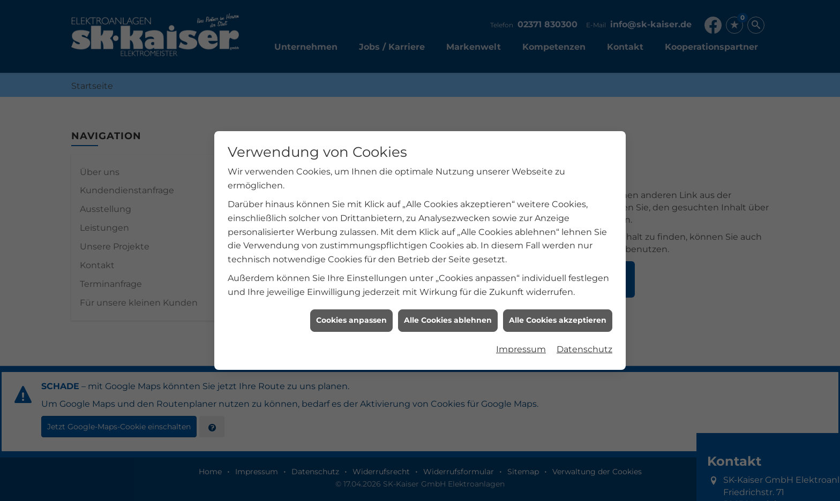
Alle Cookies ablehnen (448, 319)
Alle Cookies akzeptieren (557, 319)
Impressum (521, 348)
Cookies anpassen (351, 319)
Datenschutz (584, 348)
